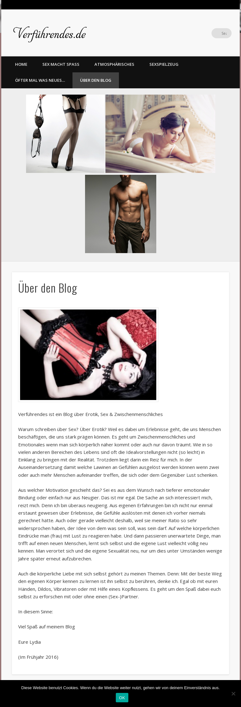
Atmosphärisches (114, 64)
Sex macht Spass (60, 64)
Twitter (214, 33)
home (21, 64)
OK (122, 697)
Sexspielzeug (164, 64)
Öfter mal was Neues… (40, 80)
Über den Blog (95, 80)
